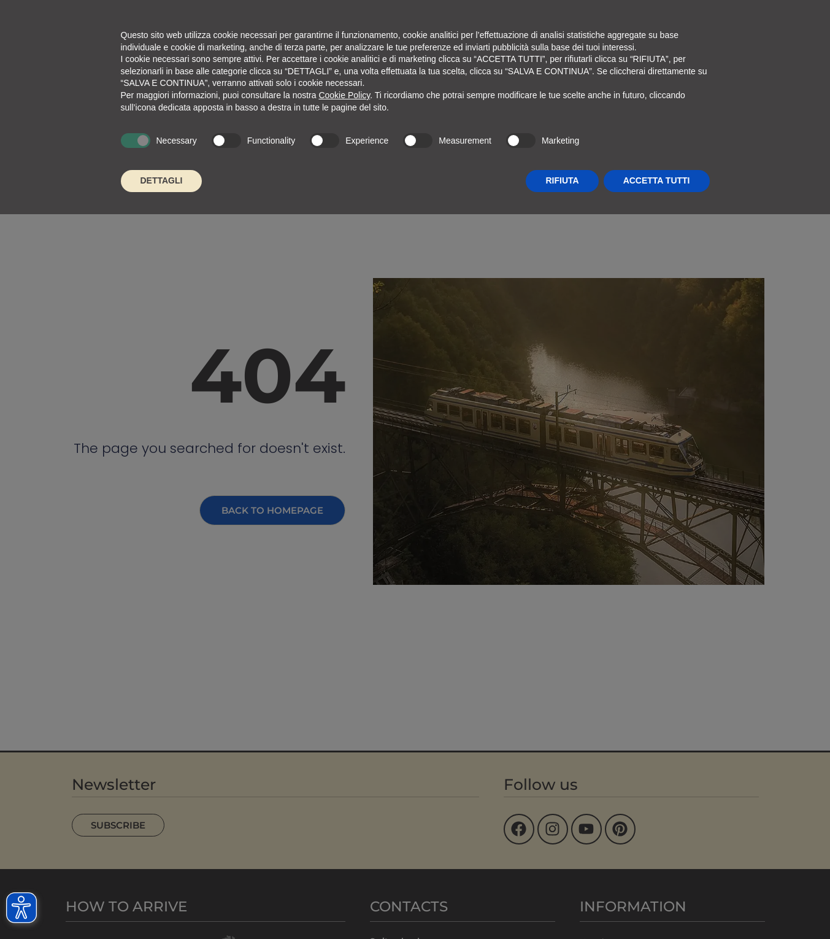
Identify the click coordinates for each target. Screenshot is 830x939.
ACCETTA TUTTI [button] (656, 180)
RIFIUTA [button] (561, 180)
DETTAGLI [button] (161, 180)
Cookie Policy (344, 95)
